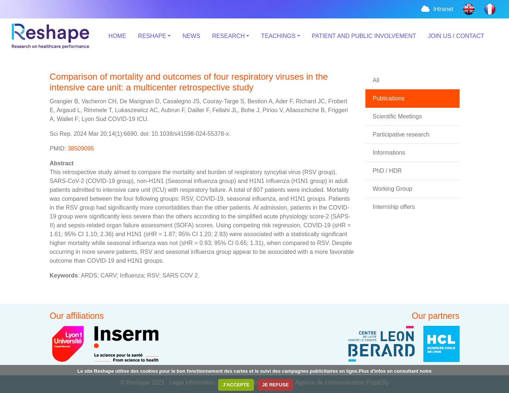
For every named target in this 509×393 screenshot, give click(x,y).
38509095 (81, 148)
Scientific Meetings (397, 116)
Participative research (401, 134)
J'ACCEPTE (236, 384)
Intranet (436, 9)
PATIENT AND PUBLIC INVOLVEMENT (364, 36)
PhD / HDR (387, 171)
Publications (389, 98)
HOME (117, 36)
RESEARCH (228, 36)
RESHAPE (152, 36)
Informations (389, 152)
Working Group (392, 189)
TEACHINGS (278, 36)
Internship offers (394, 207)
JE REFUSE (275, 384)
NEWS (191, 36)
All (376, 80)
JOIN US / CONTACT (456, 36)
